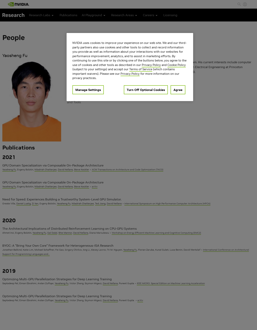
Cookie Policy (176, 65)
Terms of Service (140, 69)
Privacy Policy (151, 65)
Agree (177, 90)
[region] (130, 67)
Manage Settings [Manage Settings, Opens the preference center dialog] (88, 90)
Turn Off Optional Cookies (146, 90)
